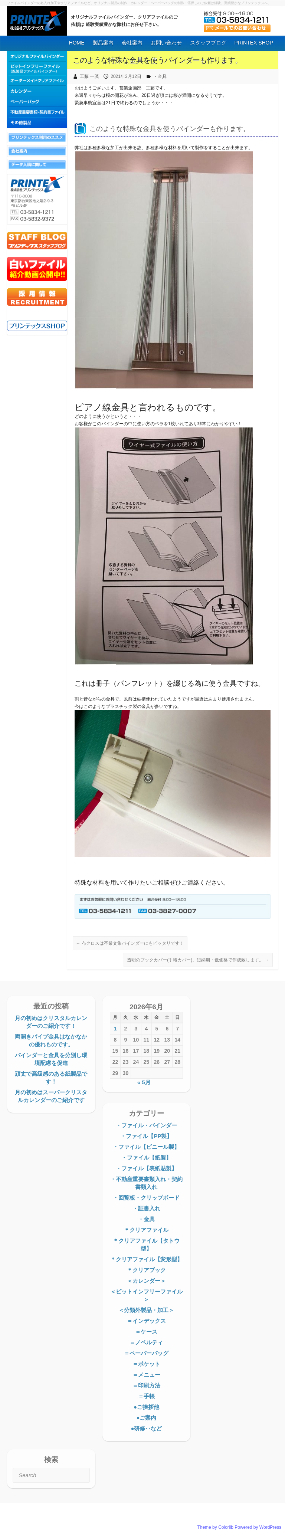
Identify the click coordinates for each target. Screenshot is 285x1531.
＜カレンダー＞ (146, 1281)
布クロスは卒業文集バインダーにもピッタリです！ (130, 943)
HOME (77, 43)
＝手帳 (146, 1396)
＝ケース (146, 1331)
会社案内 (132, 43)
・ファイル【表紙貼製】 (146, 1168)
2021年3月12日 (126, 76)
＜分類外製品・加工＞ (146, 1310)
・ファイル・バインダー (146, 1125)
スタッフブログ (208, 43)
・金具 (160, 76)
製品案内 (103, 43)
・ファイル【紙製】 (146, 1157)
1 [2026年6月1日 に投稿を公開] (115, 1028)
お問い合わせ (166, 43)
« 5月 (144, 1082)
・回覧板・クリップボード (146, 1197)
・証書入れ (146, 1208)
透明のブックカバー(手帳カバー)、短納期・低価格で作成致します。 (198, 960)
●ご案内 (146, 1417)
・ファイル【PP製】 (146, 1136)
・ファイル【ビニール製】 (146, 1147)
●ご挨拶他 (146, 1407)
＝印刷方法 (146, 1385)
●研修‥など (146, 1428)
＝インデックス (146, 1321)
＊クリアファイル (146, 1230)
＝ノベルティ (146, 1342)
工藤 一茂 (89, 76)
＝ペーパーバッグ (146, 1353)
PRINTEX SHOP (254, 43)
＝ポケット (146, 1364)
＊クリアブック (146, 1270)
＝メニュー (146, 1374)
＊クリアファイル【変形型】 (146, 1259)
